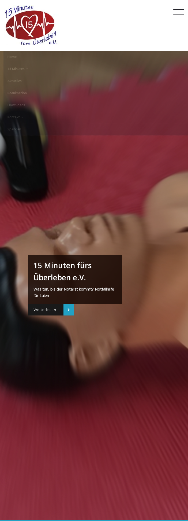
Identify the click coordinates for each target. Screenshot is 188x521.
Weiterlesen (45, 310)
